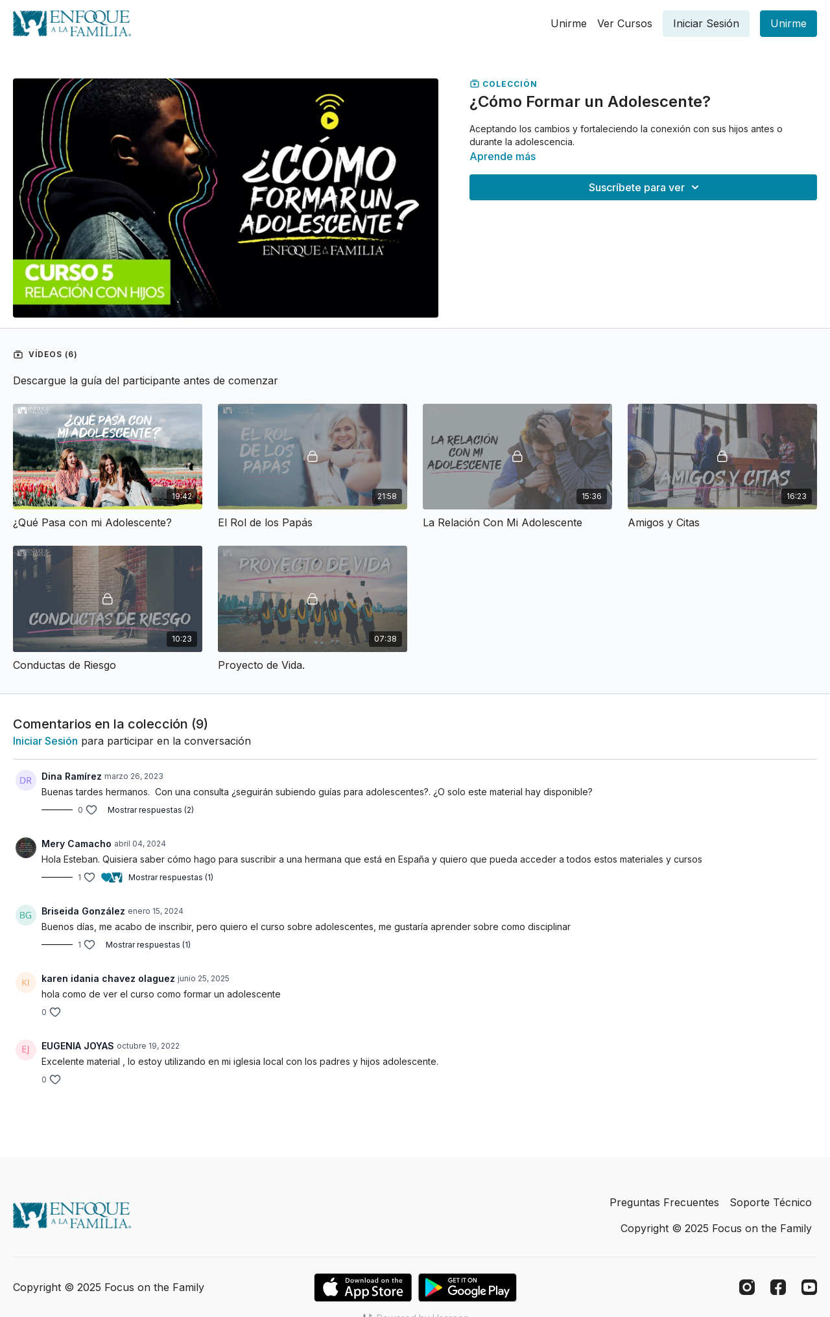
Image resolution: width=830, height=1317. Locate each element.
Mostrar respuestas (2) (151, 810)
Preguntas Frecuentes (664, 1202)
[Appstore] (362, 1287)
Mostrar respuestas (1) (170, 877)
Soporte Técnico (770, 1202)
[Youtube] (809, 1287)
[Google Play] (467, 1287)
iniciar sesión (45, 740)
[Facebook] (778, 1287)
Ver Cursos (624, 23)
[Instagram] (747, 1287)
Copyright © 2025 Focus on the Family (716, 1228)
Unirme (569, 23)
